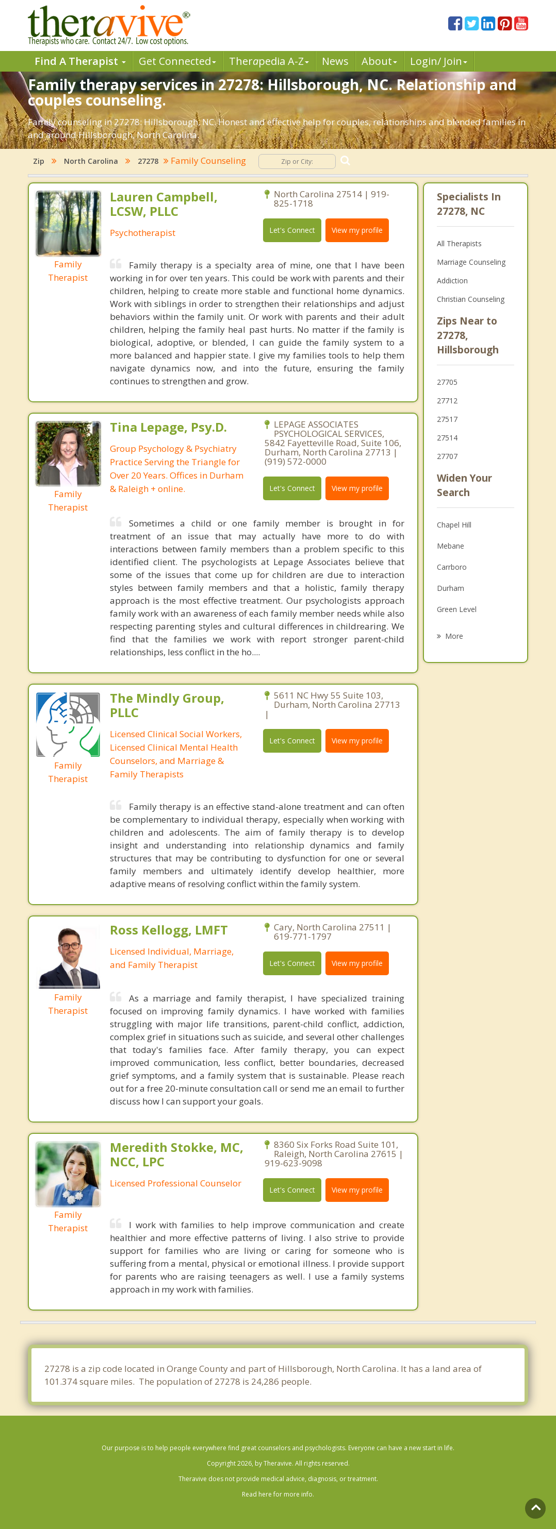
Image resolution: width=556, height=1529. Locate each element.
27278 (148, 161)
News (335, 61)
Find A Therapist (80, 61)
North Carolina (91, 161)
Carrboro (452, 567)
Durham (450, 588)
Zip (38, 161)
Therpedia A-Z (269, 61)
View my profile (357, 230)
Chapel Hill (454, 525)
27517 (447, 419)
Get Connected (177, 61)
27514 (447, 438)
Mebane (450, 546)
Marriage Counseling (471, 262)
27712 (447, 400)
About (379, 61)
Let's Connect (292, 230)
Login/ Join (438, 61)
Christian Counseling (470, 299)
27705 (447, 382)
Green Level (457, 609)
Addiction (452, 280)
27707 (447, 456)
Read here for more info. (278, 1494)
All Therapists (459, 243)
